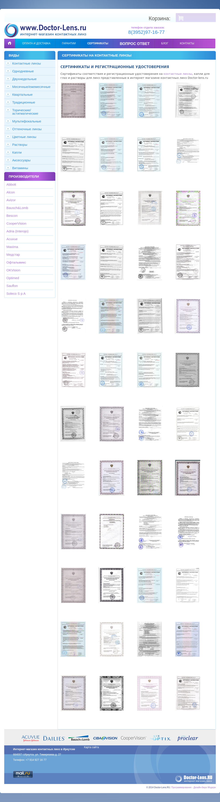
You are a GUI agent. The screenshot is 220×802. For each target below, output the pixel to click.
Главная (9, 40)
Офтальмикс (16, 262)
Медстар (13, 254)
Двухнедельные (24, 79)
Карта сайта (91, 747)
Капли (17, 152)
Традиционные (23, 102)
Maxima (12, 247)
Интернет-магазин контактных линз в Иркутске (44, 749)
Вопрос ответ (135, 44)
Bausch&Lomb (17, 208)
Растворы (19, 144)
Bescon (12, 215)
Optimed (12, 278)
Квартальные (22, 94)
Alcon (10, 192)
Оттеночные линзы (27, 129)
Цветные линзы (24, 137)
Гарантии (69, 43)
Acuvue (12, 239)
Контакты (187, 43)
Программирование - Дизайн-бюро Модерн (193, 787)
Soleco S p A (16, 293)
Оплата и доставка (36, 43)
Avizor (11, 200)
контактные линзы (178, 73)
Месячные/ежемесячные (31, 87)
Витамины (20, 168)
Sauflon (12, 286)
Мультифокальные (26, 121)
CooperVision (16, 223)
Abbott (11, 184)
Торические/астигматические (25, 111)
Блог (164, 43)
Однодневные (23, 71)
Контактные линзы (26, 63)
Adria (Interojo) (17, 231)
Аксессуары (21, 160)
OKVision (13, 270)
